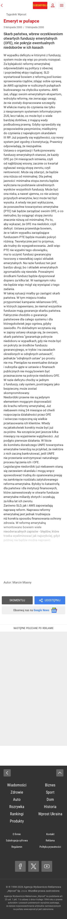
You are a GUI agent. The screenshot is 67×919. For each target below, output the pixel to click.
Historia (50, 806)
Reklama (50, 840)
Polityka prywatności (50, 846)
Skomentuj (17, 600)
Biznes (50, 785)
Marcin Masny (22, 582)
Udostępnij (52, 600)
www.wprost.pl (31, 909)
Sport (50, 792)
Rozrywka (16, 806)
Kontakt (50, 834)
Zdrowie (17, 792)
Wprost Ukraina (50, 814)
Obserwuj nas (31, 610)
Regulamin (16, 846)
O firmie (17, 834)
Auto (17, 799)
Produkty (17, 821)
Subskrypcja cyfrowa (17, 840)
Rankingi (17, 814)
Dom (50, 799)
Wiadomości (16, 785)
